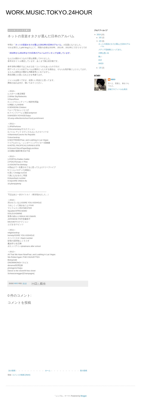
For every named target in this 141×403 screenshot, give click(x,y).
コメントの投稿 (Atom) (21, 375)
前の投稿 (83, 371)
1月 (100, 68)
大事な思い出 (103, 53)
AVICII (100, 63)
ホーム (47, 371)
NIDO (113, 80)
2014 (99, 35)
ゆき (100, 60)
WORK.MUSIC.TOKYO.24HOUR (49, 12)
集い (100, 57)
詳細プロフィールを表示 (117, 89)
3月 (100, 38)
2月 (100, 41)
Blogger (84, 396)
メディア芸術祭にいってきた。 (110, 50)
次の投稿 (11, 371)
